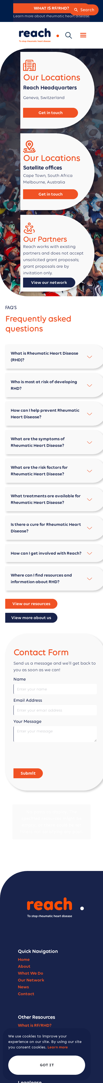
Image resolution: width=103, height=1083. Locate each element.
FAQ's (23, 1014)
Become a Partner (36, 1008)
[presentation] (55, 755)
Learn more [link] (58, 1047)
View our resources (31, 603)
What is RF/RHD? (35, 1001)
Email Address (27, 700)
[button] (83, 35)
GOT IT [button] (47, 1065)
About (24, 942)
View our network (49, 282)
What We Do (30, 949)
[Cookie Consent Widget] (47, 1054)
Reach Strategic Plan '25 (42, 1021)
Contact (26, 969)
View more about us (31, 617)
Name (19, 679)
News (23, 962)
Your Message (27, 721)
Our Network (31, 955)
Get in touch (50, 112)
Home (24, 935)
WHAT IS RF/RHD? (51, 8)
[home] (37, 35)
